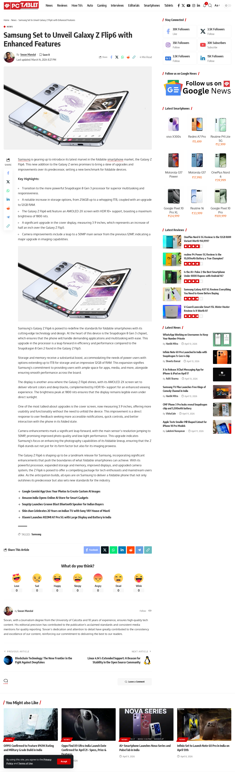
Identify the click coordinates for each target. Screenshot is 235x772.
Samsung (24, 159)
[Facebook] (179, 5)
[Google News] (180, 58)
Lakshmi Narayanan (175, 431)
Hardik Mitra (172, 343)
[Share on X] (117, 57)
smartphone (115, 159)
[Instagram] (193, 5)
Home (6, 20)
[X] (183, 5)
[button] (64, 761)
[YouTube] (188, 5)
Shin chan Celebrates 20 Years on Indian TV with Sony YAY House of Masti (66, 511)
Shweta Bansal (173, 361)
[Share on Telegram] (8, 217)
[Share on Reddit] (128, 57)
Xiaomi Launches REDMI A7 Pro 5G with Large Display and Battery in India (66, 517)
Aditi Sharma (172, 378)
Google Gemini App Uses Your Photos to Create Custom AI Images (61, 491)
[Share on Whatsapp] (122, 57)
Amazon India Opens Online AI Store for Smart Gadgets (55, 498)
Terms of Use (25, 763)
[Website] (150, 611)
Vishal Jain (171, 413)
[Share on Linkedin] (8, 199)
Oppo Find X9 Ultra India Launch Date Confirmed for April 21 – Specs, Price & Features (84, 750)
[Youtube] (214, 45)
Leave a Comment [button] (134, 681)
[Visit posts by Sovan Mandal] (9, 57)
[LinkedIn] (198, 5)
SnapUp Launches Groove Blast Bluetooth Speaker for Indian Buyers (63, 504)
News (14, 20)
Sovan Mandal (28, 54)
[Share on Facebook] (111, 57)
